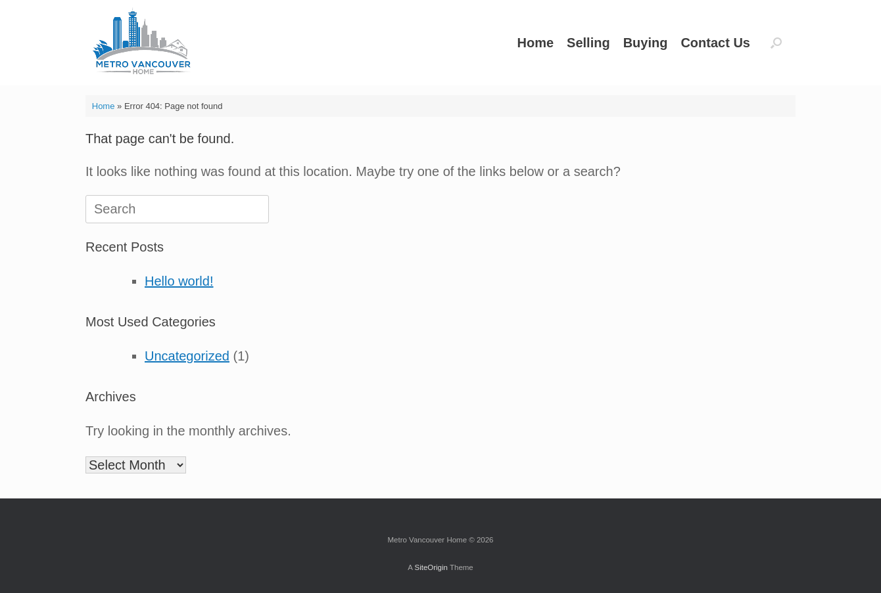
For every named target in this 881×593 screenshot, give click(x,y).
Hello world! (179, 281)
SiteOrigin (431, 567)
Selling (588, 42)
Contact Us (715, 42)
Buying (645, 42)
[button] (776, 42)
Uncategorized (187, 356)
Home (535, 42)
